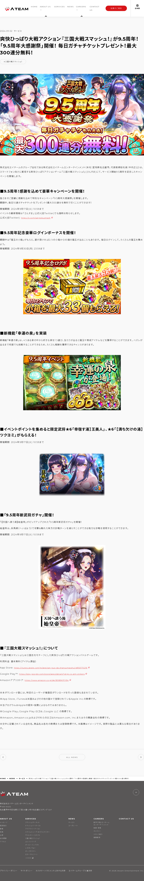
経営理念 (3, 825)
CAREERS (81, 7)
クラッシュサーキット (32, 822)
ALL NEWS (72, 757)
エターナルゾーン (31, 854)
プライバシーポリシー (9, 871)
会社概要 (3, 838)
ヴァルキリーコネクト (32, 835)
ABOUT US (45, 7)
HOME (34, 7)
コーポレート (73, 825)
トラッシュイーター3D (33, 825)
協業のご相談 (116, 8)
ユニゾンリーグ (30, 842)
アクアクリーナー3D (32, 829)
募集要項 (97, 837)
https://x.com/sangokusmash (39, 217)
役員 (1, 832)
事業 (1, 829)
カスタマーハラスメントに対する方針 (51, 871)
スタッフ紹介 (98, 834)
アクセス (3, 842)
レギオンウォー (30, 848)
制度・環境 (97, 828)
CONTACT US (94, 8)
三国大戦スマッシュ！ (32, 838)
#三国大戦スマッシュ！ (13, 62)
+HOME (28, 858)
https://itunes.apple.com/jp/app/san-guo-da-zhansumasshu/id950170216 (60, 667)
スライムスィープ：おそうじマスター (37, 832)
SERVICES (59, 7)
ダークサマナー (30, 851)
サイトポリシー (27, 871)
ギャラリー (97, 831)
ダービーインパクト (32, 845)
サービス (22, 778)
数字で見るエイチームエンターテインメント (101, 823)
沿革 (1, 835)
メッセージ (4, 822)
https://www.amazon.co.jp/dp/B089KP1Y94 (51, 680)
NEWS (70, 7)
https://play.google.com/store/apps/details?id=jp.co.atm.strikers (59, 674)
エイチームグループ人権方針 (80, 871)
